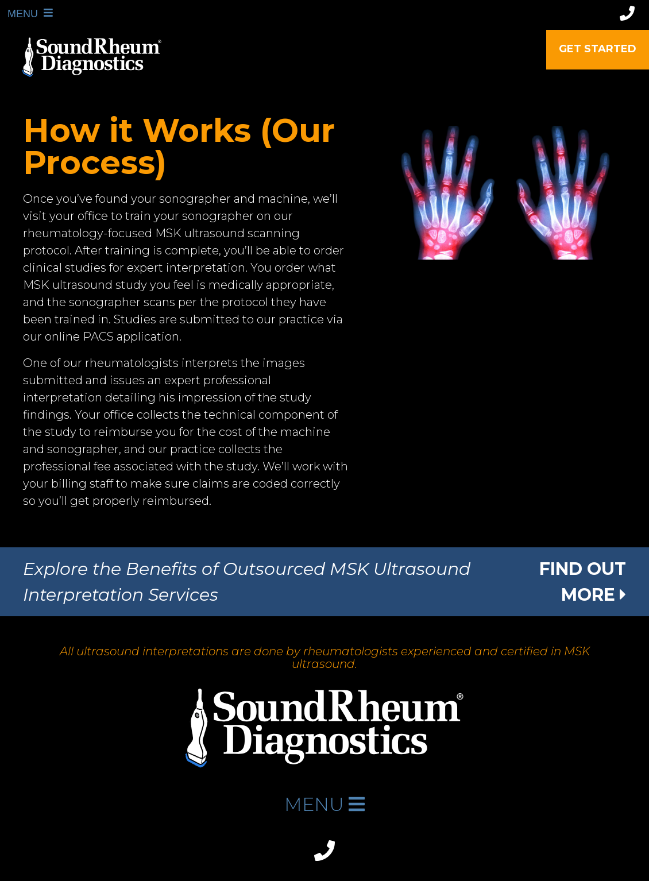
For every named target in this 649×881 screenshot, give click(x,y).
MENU (17, 13)
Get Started (597, 48)
